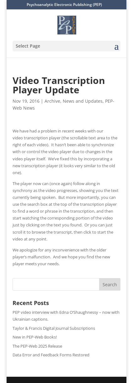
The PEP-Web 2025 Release (37, 346)
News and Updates (83, 101)
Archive (52, 101)
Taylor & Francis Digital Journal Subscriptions (54, 328)
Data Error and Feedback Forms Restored (51, 355)
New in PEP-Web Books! (35, 337)
